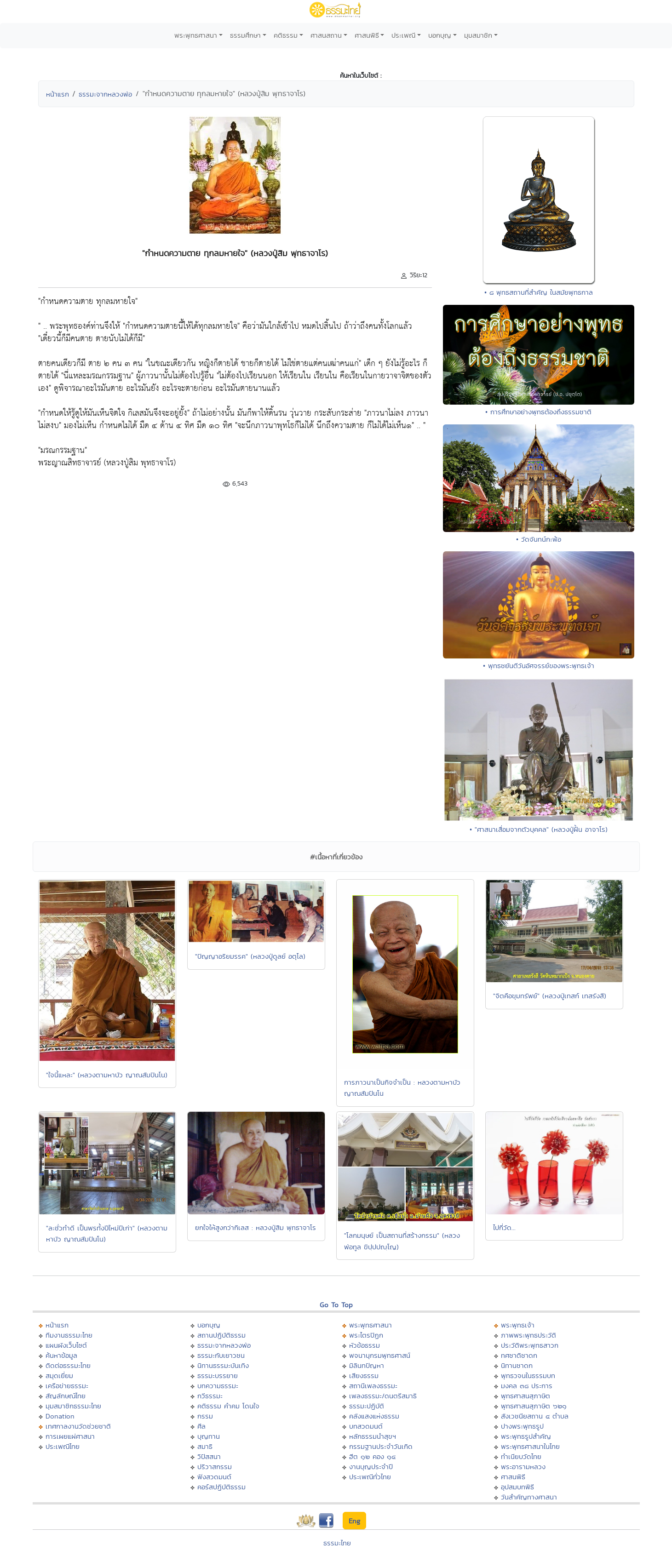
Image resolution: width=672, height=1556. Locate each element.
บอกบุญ (439, 35)
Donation (60, 1416)
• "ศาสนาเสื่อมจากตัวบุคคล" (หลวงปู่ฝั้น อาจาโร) (539, 829)
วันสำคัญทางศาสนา (529, 1497)
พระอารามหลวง (523, 1466)
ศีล (201, 1426)
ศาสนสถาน (326, 35)
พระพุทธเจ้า (517, 1325)
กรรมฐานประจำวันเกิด (381, 1446)
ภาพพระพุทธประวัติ (528, 1335)
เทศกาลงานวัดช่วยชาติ (78, 1426)
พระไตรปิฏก (366, 1335)
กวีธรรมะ (210, 1396)
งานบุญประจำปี (371, 1466)
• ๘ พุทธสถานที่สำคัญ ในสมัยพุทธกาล (538, 292)
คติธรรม (286, 35)
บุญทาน (208, 1436)
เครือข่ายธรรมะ (67, 1385)
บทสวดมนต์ (366, 1426)
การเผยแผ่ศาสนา (70, 1436)
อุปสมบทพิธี (517, 1487)
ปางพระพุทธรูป (522, 1426)
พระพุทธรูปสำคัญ (526, 1436)
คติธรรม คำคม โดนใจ (228, 1406)
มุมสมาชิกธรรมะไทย (73, 1406)
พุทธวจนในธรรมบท (528, 1375)
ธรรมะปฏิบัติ (366, 1406)
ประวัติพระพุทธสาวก (529, 1345)
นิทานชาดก (517, 1365)
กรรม (205, 1416)
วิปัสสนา (209, 1456)
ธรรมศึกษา (245, 35)
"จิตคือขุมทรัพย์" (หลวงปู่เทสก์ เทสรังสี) (549, 996)
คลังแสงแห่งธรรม (374, 1416)
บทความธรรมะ (217, 1385)
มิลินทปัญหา (366, 1365)
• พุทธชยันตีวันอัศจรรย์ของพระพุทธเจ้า (538, 665)
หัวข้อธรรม (364, 1345)
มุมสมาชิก (478, 35)
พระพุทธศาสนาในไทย (530, 1446)
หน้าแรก (57, 94)
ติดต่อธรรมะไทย (68, 1365)
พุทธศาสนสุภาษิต (525, 1396)
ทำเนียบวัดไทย (521, 1456)
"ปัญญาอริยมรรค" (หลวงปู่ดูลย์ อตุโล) (250, 956)
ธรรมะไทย (337, 1543)
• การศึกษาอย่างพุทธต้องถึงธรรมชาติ (538, 412)
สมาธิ (205, 1446)
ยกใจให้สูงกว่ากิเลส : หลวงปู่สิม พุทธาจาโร (255, 1227)
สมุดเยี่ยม (59, 1375)
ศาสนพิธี (367, 35)
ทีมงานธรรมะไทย (69, 1335)
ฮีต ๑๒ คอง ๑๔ (372, 1456)
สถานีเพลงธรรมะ (373, 1385)
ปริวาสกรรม (214, 1466)
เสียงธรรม (364, 1375)
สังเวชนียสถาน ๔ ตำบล (535, 1416)
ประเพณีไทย (63, 1446)
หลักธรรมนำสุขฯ (372, 1436)
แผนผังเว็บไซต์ (66, 1345)
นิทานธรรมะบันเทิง (223, 1365)
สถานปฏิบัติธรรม (221, 1335)
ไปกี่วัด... (504, 1227)
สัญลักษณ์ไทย (66, 1396)
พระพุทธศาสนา (195, 35)
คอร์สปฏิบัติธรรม (221, 1487)
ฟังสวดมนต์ (214, 1477)
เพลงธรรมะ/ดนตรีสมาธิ (383, 1396)
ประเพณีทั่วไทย (370, 1477)
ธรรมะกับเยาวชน (221, 1355)
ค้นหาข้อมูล (61, 1355)
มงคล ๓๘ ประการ (526, 1385)
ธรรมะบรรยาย (217, 1375)
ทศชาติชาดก (519, 1355)
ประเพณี (403, 35)
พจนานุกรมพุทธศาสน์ (379, 1355)
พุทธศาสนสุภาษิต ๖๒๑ (534, 1406)
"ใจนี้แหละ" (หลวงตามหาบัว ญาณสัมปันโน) (106, 1075)
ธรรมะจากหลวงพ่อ (105, 94)
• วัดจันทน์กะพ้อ (538, 539)
